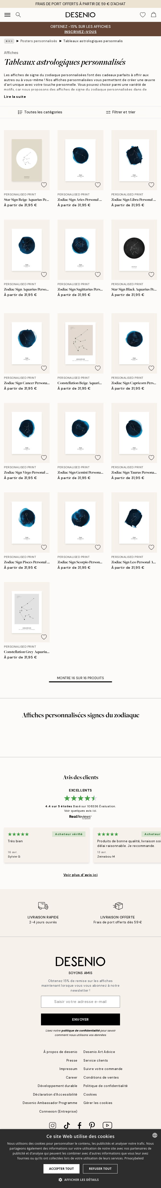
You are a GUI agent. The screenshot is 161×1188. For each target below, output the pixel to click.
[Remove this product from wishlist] (44, 184)
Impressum (69, 1069)
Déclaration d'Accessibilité (55, 1094)
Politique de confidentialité (105, 1086)
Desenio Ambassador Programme (50, 1103)
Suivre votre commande (103, 1069)
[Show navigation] (7, 15)
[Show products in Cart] (153, 15)
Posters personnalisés (38, 41)
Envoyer (80, 1019)
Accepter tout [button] (61, 1169)
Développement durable (58, 1086)
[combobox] (154, 1135)
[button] (80, 1179)
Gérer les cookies (98, 1103)
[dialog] (80, 1158)
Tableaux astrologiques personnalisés (92, 41)
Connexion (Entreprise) (58, 1111)
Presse (72, 1060)
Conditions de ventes (101, 1077)
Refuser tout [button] (100, 1169)
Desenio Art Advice (99, 1052)
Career (72, 1077)
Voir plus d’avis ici (80, 875)
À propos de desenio (60, 1052)
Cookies (90, 1094)
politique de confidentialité (80, 1031)
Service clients (95, 1060)
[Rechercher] (18, 15)
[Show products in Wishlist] (142, 15)
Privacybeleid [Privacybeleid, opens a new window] (134, 1158)
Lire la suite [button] (15, 96)
